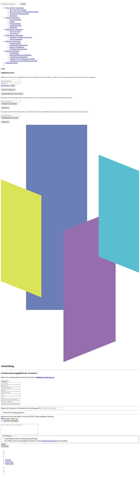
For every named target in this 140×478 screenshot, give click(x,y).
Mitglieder (13, 27)
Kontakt (8, 462)
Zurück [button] (3, 446)
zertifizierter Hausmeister (18, 45)
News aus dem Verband (18, 10)
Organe (12, 21)
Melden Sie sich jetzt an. (45, 377)
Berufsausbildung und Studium (20, 55)
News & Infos (10, 8)
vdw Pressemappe (16, 39)
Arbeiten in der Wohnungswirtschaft (22, 59)
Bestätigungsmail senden (10, 118)
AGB (24, 443)
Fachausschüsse (15, 23)
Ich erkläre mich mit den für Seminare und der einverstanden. (36, 443)
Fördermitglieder (15, 25)
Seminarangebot (15, 43)
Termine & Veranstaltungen (19, 14)
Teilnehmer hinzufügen (10, 421)
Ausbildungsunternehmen (19, 57)
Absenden (5, 448)
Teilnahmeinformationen (18, 49)
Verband (8, 18)
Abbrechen (5, 108)
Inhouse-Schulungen (17, 47)
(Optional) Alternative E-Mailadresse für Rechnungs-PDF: (21, 408)
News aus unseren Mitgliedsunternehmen (24, 12)
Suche (23, 4)
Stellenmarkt (14, 53)
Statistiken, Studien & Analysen (21, 37)
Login (3, 68)
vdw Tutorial (14, 33)
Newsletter (13, 16)
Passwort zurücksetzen (9, 104)
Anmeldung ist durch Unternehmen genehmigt (21, 441)
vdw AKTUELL (15, 31)
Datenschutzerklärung (49, 443)
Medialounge (9, 29)
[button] (20, 8)
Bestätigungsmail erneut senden (12, 94)
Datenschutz (9, 466)
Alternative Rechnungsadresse (13, 412)
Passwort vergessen (8, 90)
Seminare (8, 41)
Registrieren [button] (5, 85)
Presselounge (9, 35)
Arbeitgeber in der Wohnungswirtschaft (23, 61)
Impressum (9, 464)
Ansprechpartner (15, 20)
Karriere (8, 51)
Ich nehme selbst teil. (10, 419)
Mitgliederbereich (11, 63)
